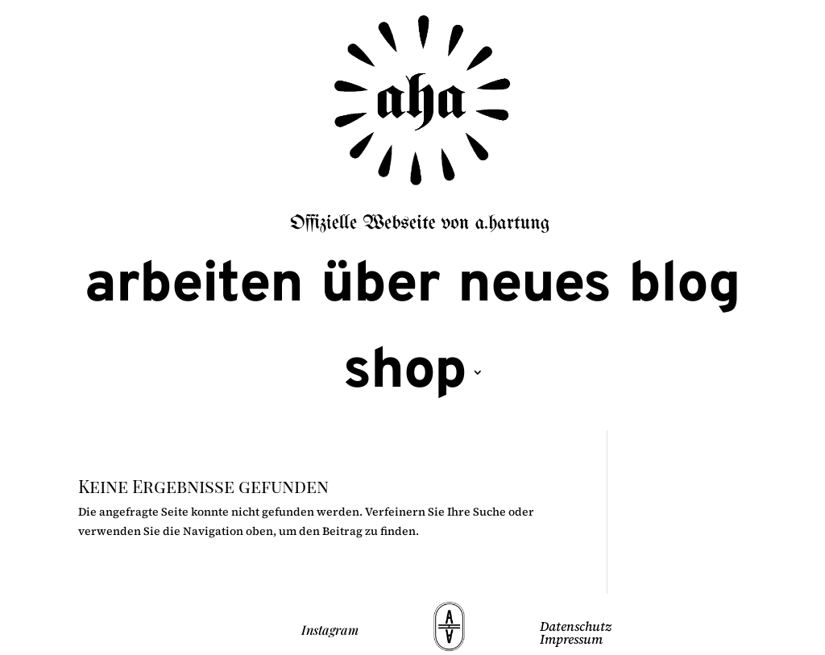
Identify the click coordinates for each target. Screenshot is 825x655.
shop (404, 372)
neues (534, 286)
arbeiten (194, 286)
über (380, 286)
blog (684, 286)
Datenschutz (575, 626)
